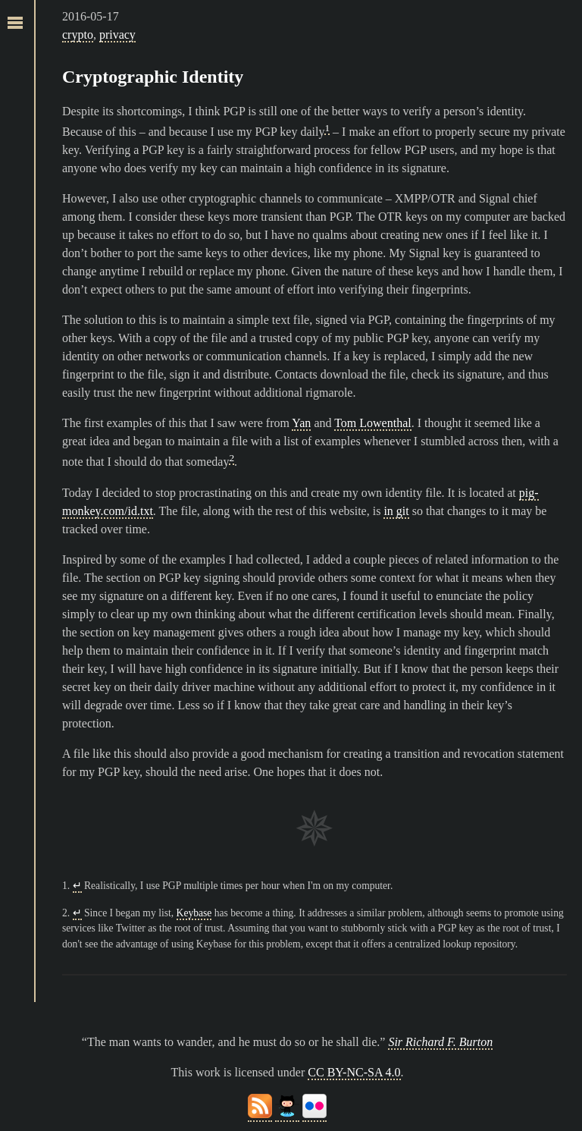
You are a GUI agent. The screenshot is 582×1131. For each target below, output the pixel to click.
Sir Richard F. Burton (440, 1041)
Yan (301, 422)
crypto (77, 34)
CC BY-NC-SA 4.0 (354, 1072)
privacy (117, 34)
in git (395, 510)
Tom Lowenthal (372, 422)
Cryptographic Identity (152, 76)
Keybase (194, 913)
